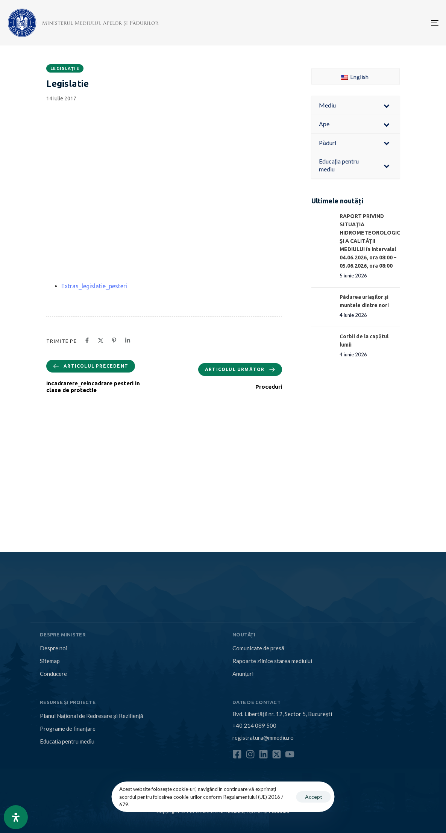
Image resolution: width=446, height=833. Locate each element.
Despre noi (53, 648)
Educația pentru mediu (67, 741)
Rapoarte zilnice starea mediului (272, 660)
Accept (313, 797)
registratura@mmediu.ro (263, 737)
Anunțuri (242, 673)
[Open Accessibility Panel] (16, 817)
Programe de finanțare (68, 728)
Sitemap (50, 660)
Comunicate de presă (258, 648)
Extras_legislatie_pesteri (94, 286)
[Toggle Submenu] (386, 105)
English (355, 76)
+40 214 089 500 (254, 725)
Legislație (64, 68)
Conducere (53, 673)
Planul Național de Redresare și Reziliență (91, 715)
